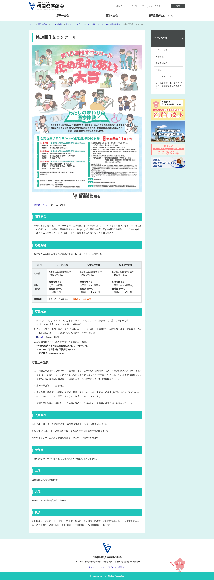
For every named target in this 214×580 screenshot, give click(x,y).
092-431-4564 (56, 353)
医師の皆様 (111, 15)
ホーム (33, 16)
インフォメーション (165, 76)
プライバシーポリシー (116, 567)
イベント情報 (56, 24)
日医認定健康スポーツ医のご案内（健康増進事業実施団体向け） (169, 86)
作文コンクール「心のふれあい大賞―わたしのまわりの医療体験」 (93, 24)
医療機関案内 (162, 63)
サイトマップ (138, 6)
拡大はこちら (40, 205)
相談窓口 (160, 70)
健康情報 (160, 56)
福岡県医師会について (160, 15)
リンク (91, 567)
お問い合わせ (121, 6)
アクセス (100, 567)
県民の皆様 (62, 15)
